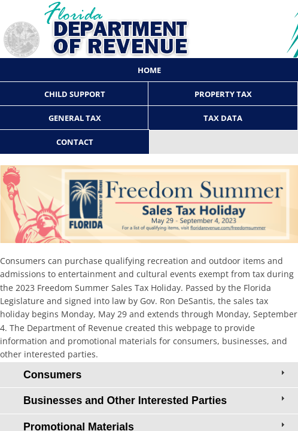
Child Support (74, 94)
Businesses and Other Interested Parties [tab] (155, 399)
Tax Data (222, 118)
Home (149, 70)
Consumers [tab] (155, 374)
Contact (74, 141)
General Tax (74, 118)
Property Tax (223, 94)
